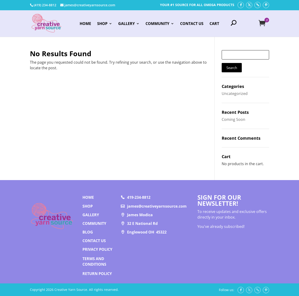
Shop (102, 24)
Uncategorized (235, 93)
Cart (214, 24)
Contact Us (191, 24)
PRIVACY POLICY (97, 249)
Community (157, 24)
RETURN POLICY (97, 273)
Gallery (126, 24)
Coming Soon (233, 119)
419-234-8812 (138, 197)
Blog (87, 232)
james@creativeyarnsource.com (157, 206)
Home (85, 24)
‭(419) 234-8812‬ (45, 5)
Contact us (94, 240)
